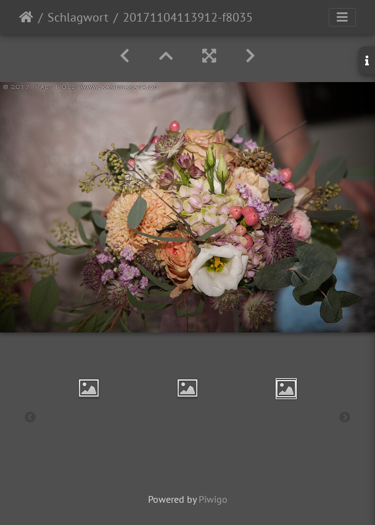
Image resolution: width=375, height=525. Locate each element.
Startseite (26, 17)
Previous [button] (30, 417)
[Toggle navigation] (342, 17)
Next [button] (345, 417)
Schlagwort (78, 17)
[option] (88, 388)
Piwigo (213, 499)
